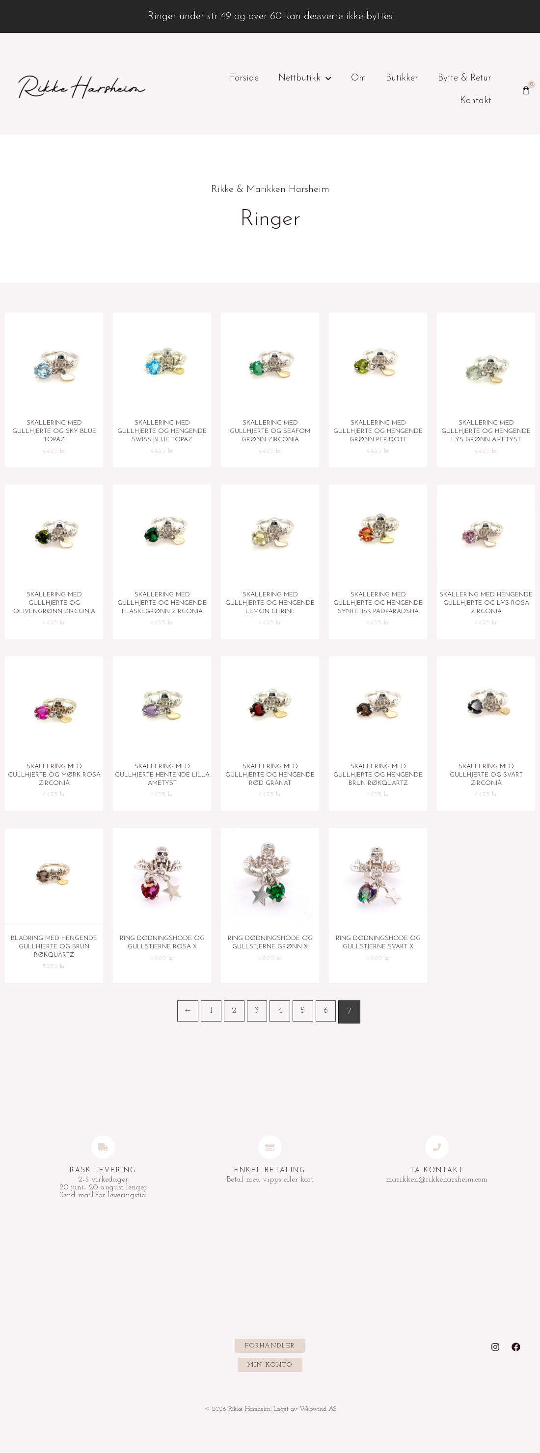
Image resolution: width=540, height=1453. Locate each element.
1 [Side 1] (208, 1015)
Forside (244, 78)
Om (358, 78)
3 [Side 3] (257, 1015)
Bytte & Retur (464, 78)
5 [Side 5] (306, 1015)
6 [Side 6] (330, 1015)
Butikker (402, 78)
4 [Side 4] (281, 1015)
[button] (270, 1349)
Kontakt (475, 101)
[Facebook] (516, 1350)
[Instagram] (495, 1350)
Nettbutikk (304, 79)
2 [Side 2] (232, 1015)
